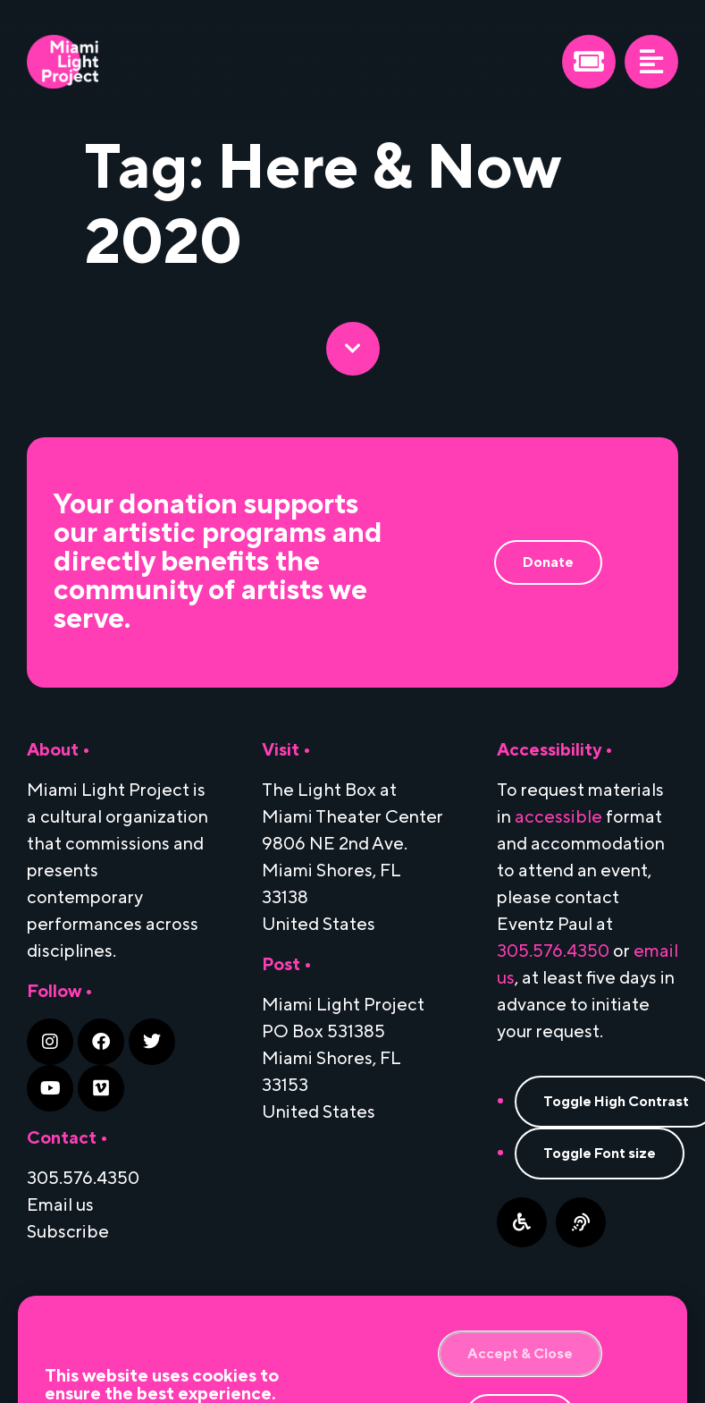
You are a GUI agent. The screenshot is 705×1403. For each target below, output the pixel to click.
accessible (558, 817)
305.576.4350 (553, 951)
